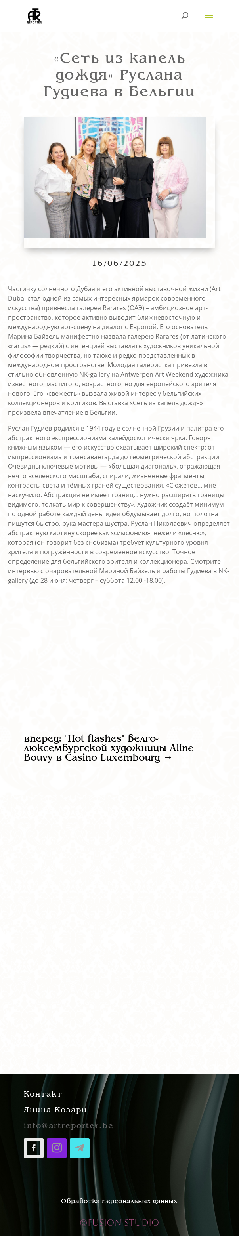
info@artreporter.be (69, 1126)
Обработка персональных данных (119, 1201)
